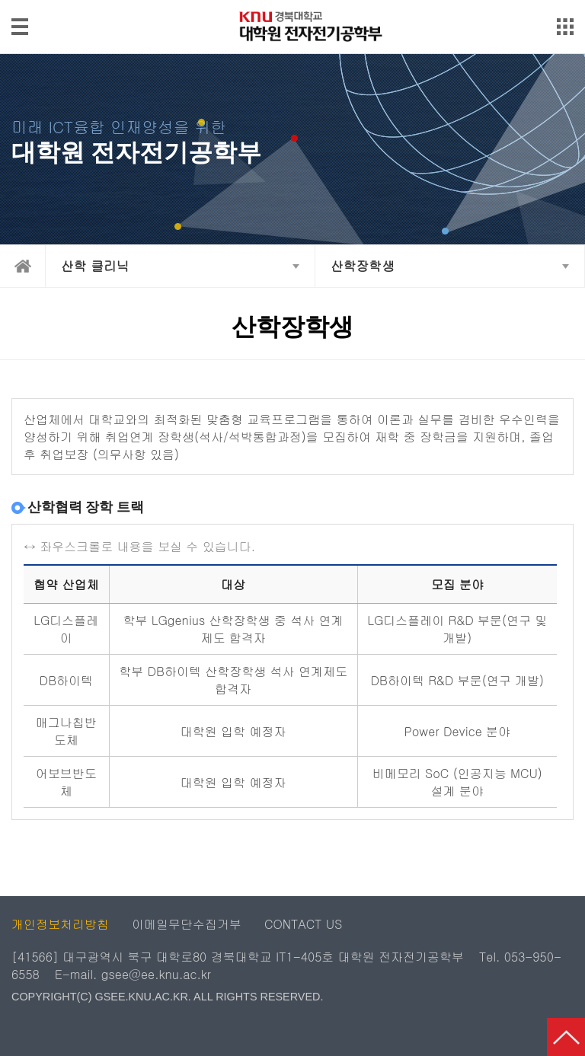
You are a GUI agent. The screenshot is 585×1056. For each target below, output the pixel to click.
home (23, 266)
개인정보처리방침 (60, 924)
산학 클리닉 (95, 266)
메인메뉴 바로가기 (292, 1)
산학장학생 (363, 266)
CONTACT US (303, 924)
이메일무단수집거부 (186, 924)
